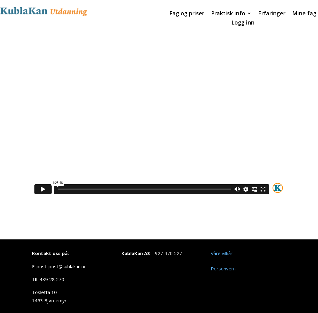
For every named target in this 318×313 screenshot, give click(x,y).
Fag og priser (186, 14)
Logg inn (242, 23)
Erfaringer (271, 14)
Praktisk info (228, 14)
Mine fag (304, 14)
